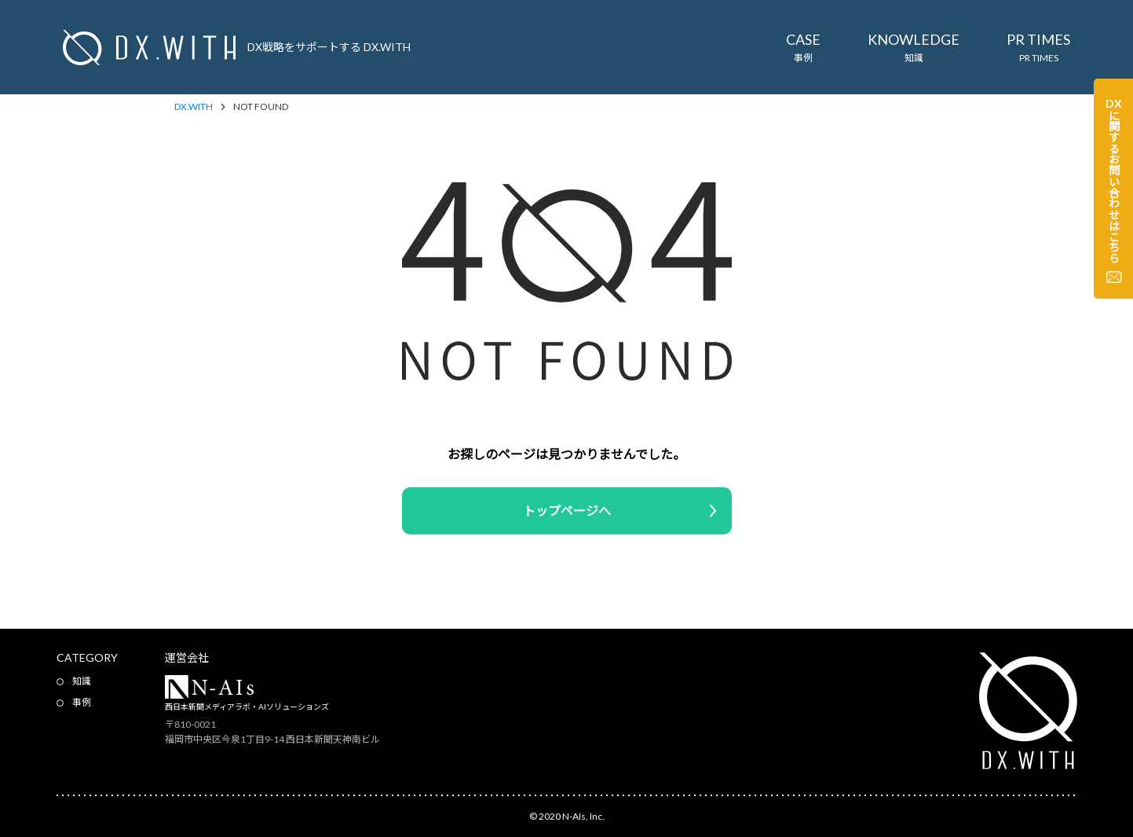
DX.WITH (193, 107)
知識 (81, 681)
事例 (81, 702)
